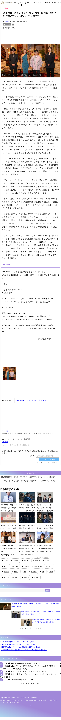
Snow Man (14, 566)
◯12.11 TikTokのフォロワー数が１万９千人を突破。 (19, 644)
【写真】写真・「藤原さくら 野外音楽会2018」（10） (25, 671)
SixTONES (19, 400)
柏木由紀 (33, 572)
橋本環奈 (25, 577)
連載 (54, 3)
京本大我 (42, 400)
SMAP (46, 560)
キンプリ (49, 566)
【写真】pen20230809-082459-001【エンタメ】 (23, 663)
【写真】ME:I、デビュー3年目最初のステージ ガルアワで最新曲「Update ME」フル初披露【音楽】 (27, 667)
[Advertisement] (31, 38)
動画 (47, 3)
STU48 (15, 572)
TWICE (15, 577)
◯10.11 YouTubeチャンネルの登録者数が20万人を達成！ (20, 647)
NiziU (4, 566)
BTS (42, 572)
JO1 (24, 572)
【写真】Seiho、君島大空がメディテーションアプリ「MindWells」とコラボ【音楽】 (29, 675)
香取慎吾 (5, 572)
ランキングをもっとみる (30, 683)
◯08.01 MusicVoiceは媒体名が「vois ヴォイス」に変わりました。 (24, 650)
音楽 (20, 3)
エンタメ (28, 3)
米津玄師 (5, 577)
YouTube (34, 697)
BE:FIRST (25, 560)
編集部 (7, 21)
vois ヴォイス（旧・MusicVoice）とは (28, 700)
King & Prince (37, 566)
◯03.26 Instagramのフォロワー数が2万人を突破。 (18, 642)
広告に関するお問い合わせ (49, 700)
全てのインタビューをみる (30, 628)
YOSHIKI (25, 566)
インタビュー (38, 3)
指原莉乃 (36, 560)
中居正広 (35, 577)
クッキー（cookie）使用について (10, 702)
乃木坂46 (14, 560)
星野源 (50, 572)
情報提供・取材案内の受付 (8, 700)
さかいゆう (31, 400)
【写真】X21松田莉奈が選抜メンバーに (19, 680)
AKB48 (5, 560)
